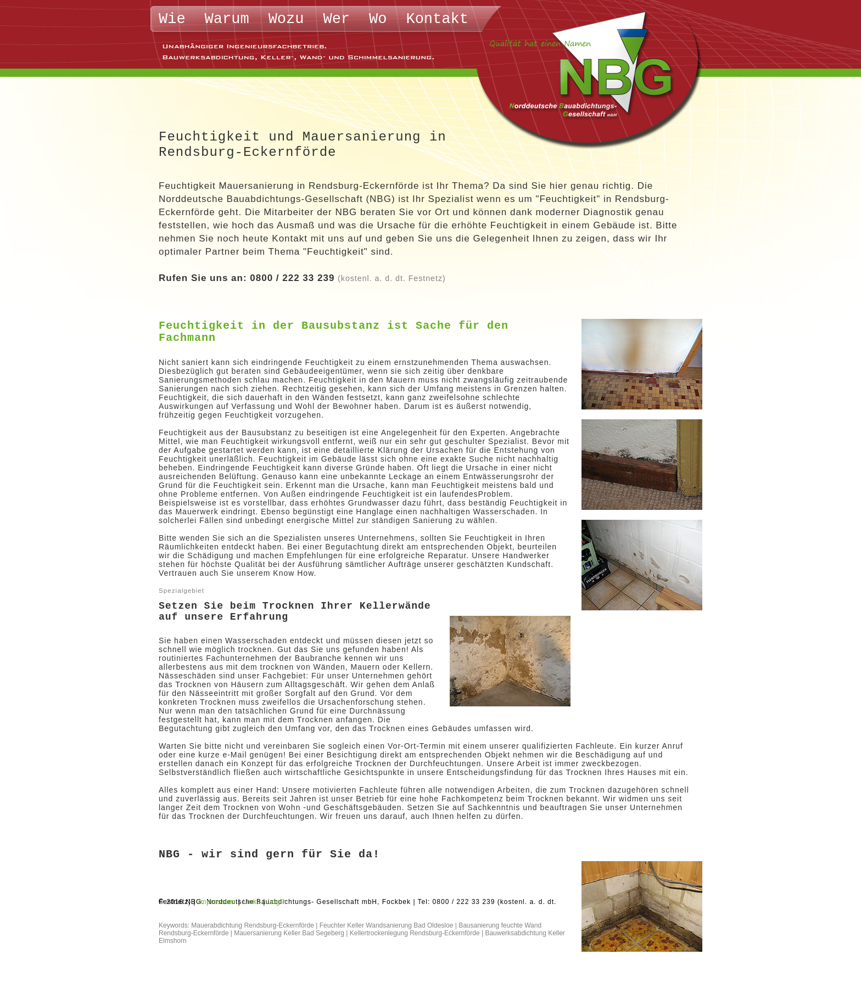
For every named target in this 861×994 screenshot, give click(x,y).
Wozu (286, 19)
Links (252, 902)
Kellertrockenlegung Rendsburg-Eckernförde (415, 933)
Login (277, 902)
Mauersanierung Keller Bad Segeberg (289, 933)
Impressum (217, 902)
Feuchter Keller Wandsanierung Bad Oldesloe (387, 925)
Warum (227, 19)
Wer (336, 19)
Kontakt (437, 19)
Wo (378, 19)
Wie (172, 19)
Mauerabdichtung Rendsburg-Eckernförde (252, 925)
